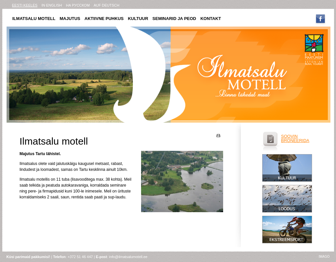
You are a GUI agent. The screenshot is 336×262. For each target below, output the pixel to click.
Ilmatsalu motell (33, 18)
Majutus (70, 18)
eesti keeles (25, 5)
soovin (289, 136)
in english (51, 5)
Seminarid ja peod (174, 18)
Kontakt (210, 18)
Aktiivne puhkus (104, 18)
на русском (78, 5)
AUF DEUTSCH (106, 5)
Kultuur (138, 18)
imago (324, 256)
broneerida (295, 140)
